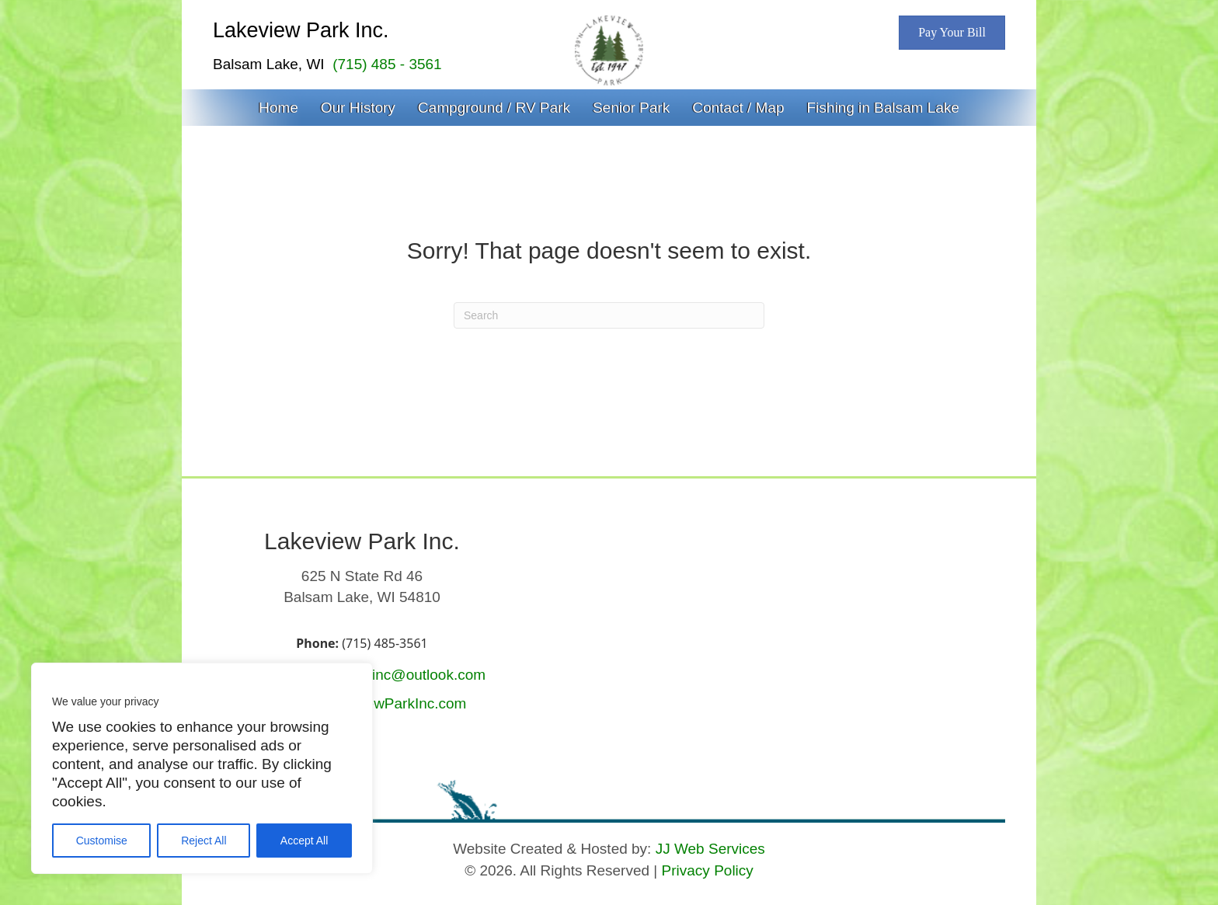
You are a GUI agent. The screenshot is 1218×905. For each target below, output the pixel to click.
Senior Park (631, 107)
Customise (101, 840)
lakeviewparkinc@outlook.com (386, 675)
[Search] (609, 315)
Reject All (203, 840)
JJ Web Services (710, 849)
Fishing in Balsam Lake (882, 107)
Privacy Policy (707, 870)
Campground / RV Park (494, 107)
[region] (202, 768)
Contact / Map (738, 107)
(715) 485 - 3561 (387, 64)
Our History (358, 107)
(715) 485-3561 (384, 643)
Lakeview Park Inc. (301, 30)
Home (278, 107)
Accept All (304, 840)
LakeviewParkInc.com (395, 703)
